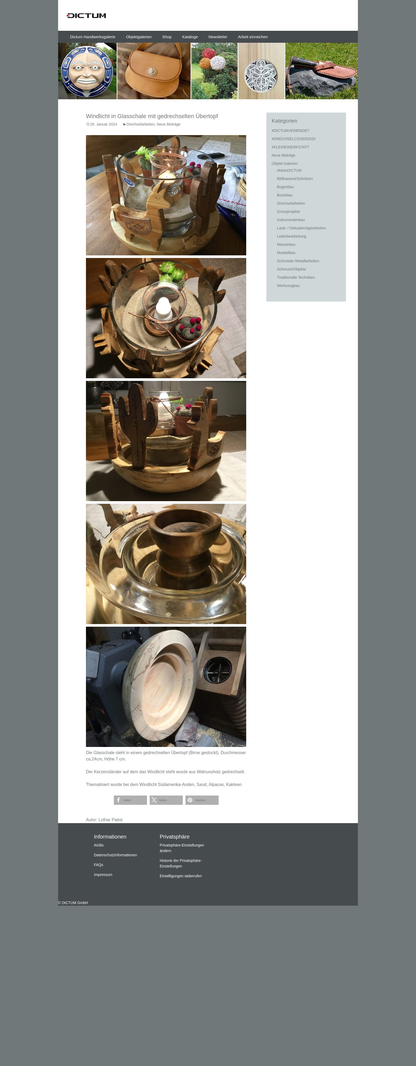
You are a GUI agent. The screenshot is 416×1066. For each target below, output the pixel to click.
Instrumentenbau (291, 220)
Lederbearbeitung (291, 236)
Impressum (103, 874)
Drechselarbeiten (141, 124)
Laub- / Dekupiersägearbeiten (301, 228)
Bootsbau (285, 195)
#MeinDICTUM (289, 170)
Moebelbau (286, 253)
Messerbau (286, 244)
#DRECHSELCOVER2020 (293, 139)
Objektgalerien (139, 37)
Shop (167, 37)
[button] (130, 800)
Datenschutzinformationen (115, 855)
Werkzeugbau (288, 285)
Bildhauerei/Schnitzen (295, 179)
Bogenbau (285, 187)
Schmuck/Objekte (291, 269)
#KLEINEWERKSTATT (290, 147)
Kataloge (190, 37)
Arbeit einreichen (253, 37)
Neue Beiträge (169, 124)
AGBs (99, 845)
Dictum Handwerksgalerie (92, 37)
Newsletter (218, 37)
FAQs (98, 865)
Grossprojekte (288, 211)
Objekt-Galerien (285, 163)
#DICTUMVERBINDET (290, 130)
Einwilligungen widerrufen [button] (181, 876)
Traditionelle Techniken (296, 277)
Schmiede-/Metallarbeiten (298, 261)
